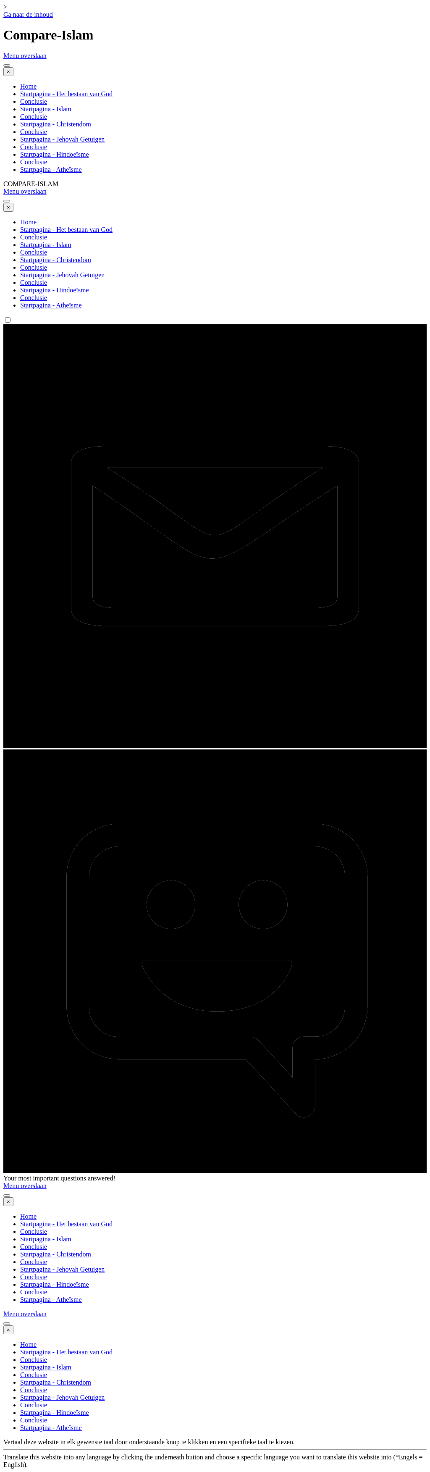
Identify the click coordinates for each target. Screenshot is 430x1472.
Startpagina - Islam (45, 109)
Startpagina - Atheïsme (51, 169)
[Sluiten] (8, 71)
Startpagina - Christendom (55, 124)
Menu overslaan (25, 55)
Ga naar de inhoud (28, 14)
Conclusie (33, 101)
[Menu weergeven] (6, 65)
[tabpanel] (215, 1453)
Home (28, 86)
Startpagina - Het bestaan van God (66, 93)
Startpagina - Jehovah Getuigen (62, 139)
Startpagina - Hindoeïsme (54, 154)
